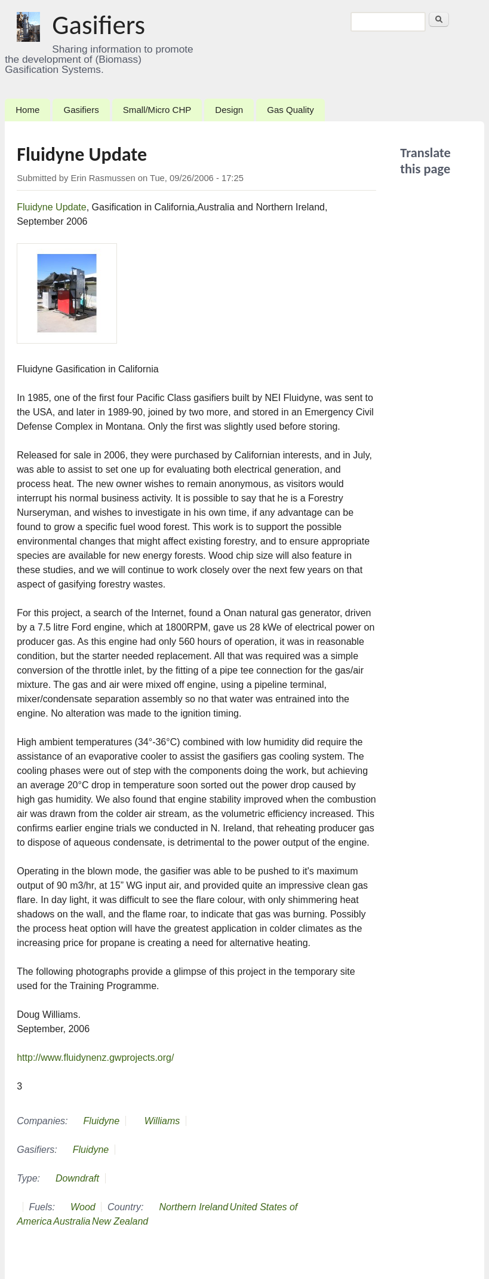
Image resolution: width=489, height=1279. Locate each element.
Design (229, 110)
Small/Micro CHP (157, 110)
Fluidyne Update (52, 207)
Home (27, 110)
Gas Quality (290, 110)
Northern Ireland (193, 1207)
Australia (71, 1221)
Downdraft (77, 1178)
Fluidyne (101, 1121)
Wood (83, 1207)
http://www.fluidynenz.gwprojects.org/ (95, 1057)
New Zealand (120, 1221)
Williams (162, 1121)
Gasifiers (98, 24)
